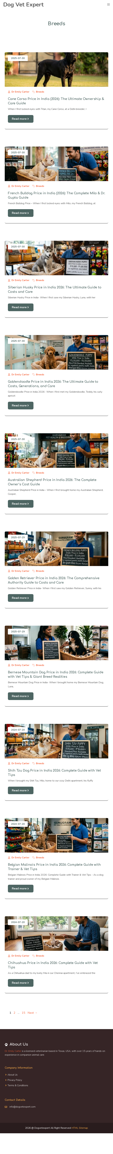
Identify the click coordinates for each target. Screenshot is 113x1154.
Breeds (40, 91)
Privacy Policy (15, 1080)
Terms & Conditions (18, 1085)
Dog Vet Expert (23, 4)
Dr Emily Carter (20, 91)
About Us (13, 1074)
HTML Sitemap (79, 1128)
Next (32, 1013)
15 (24, 1013)
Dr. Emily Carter (13, 1051)
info (11, 1106)
